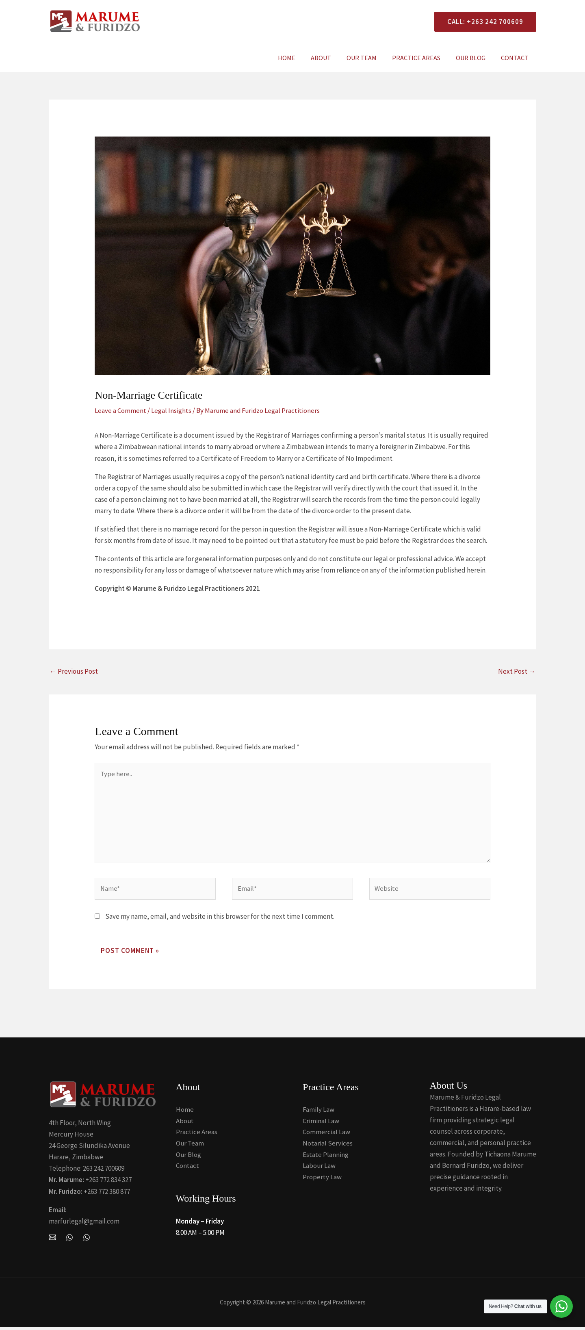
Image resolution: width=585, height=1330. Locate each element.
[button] (482, 22)
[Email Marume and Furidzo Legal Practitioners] (52, 1239)
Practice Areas (422, 58)
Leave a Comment (120, 410)
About (332, 58)
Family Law (318, 1111)
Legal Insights (171, 410)
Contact (516, 58)
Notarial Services (328, 1145)
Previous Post (74, 670)
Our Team (370, 58)
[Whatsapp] (86, 1239)
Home (300, 58)
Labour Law (319, 1168)
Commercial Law (326, 1134)
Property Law (322, 1180)
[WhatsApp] (69, 1239)
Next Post (516, 670)
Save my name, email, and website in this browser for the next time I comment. (219, 918)
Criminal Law (321, 1123)
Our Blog (474, 58)
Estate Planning (326, 1157)
